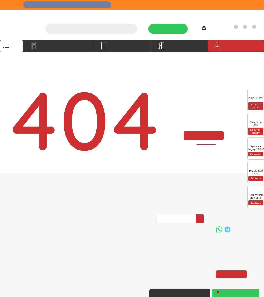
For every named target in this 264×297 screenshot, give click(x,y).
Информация (67, 182)
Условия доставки (69, 195)
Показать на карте (232, 248)
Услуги (152, 14)
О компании (133, 14)
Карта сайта (115, 201)
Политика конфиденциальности (177, 194)
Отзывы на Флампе (175, 14)
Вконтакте (161, 226)
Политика (13, 201)
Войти (208, 29)
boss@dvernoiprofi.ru (238, 213)
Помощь (114, 182)
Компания (15, 182)
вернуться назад (206, 143)
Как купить (229, 14)
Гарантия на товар (70, 201)
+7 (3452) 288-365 (237, 191)
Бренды (113, 195)
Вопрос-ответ (117, 189)
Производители (205, 14)
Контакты (249, 14)
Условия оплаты (68, 189)
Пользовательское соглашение (70, 209)
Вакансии (13, 195)
